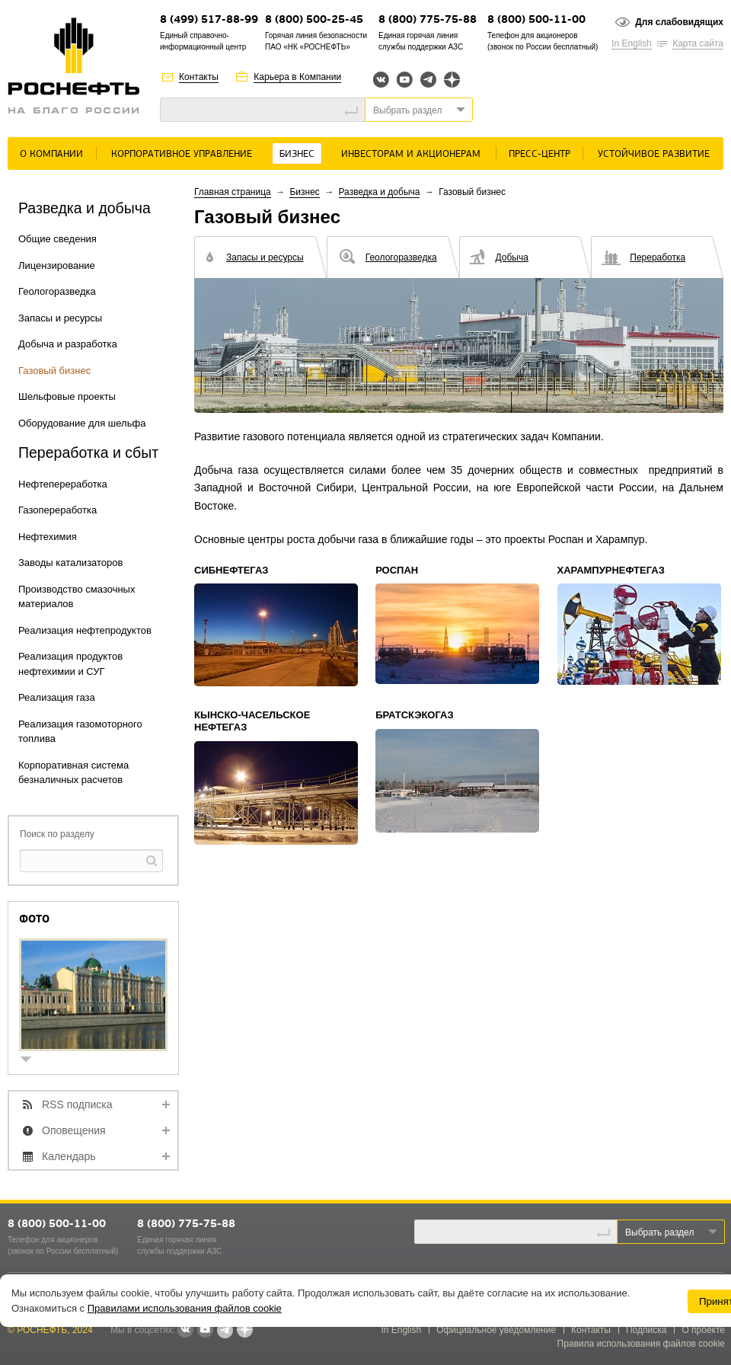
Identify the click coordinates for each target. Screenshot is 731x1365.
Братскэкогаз (414, 715)
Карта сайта (697, 43)
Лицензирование (56, 265)
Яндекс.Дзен (452, 80)
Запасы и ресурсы (60, 318)
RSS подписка (77, 1104)
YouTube (405, 80)
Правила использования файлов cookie (641, 1343)
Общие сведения (57, 239)
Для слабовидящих (679, 22)
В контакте (185, 1330)
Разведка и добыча (379, 192)
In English (631, 43)
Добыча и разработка (67, 344)
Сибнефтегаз (231, 570)
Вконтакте (381, 80)
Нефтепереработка (62, 484)
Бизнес (296, 154)
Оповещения (74, 1130)
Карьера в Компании (297, 77)
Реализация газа (56, 697)
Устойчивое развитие (654, 154)
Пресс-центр (539, 154)
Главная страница (232, 192)
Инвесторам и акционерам (410, 154)
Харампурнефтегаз (611, 570)
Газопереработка (57, 510)
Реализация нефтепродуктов (85, 630)
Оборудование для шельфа (81, 423)
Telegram (428, 80)
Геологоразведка (57, 291)
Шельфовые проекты (67, 396)
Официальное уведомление (496, 1330)
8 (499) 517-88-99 (209, 20)
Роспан (396, 570)
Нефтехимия (47, 536)
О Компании (51, 154)
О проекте (703, 1330)
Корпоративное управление (181, 154)
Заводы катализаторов (70, 562)
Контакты (199, 77)
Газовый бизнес (54, 370)
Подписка (646, 1330)
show (32, 1060)
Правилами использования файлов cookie (185, 1308)
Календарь (69, 1156)
